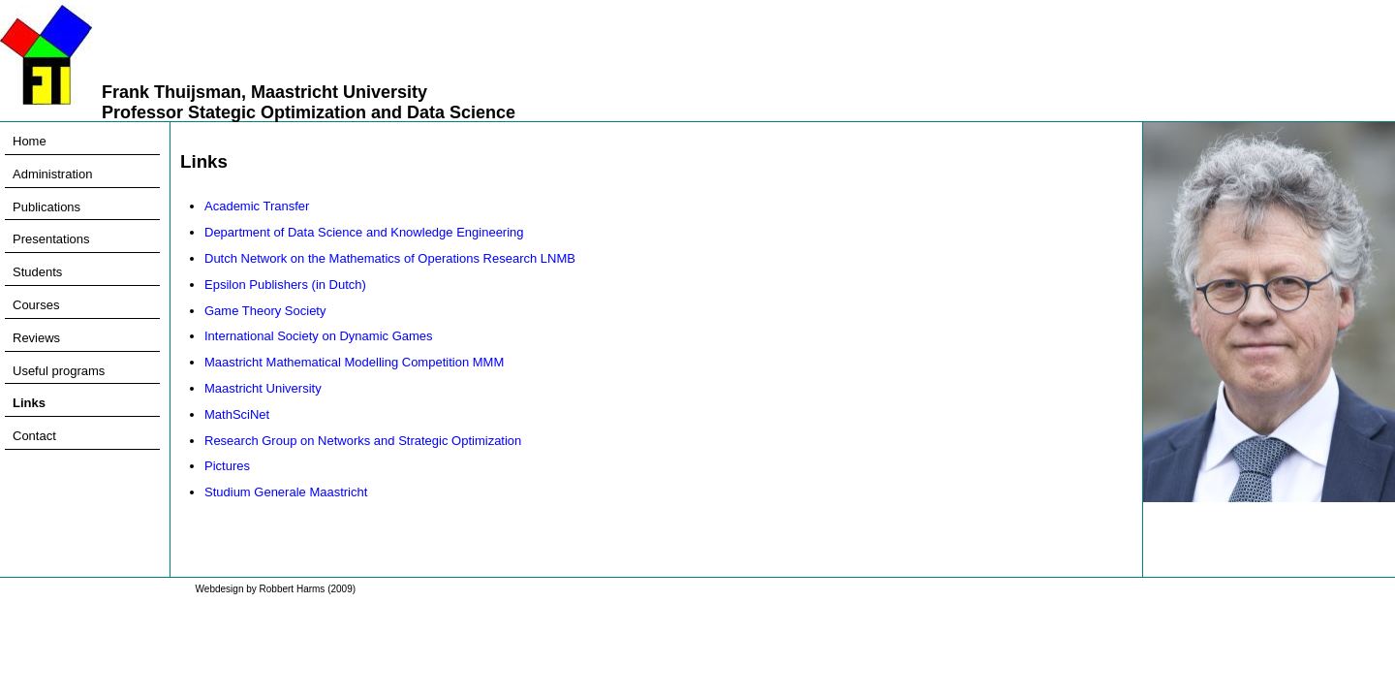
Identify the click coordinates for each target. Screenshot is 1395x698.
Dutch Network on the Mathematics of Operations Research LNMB (389, 258)
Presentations (51, 239)
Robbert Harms (293, 589)
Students (37, 272)
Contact (34, 435)
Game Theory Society (265, 310)
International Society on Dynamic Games (318, 336)
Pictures (227, 466)
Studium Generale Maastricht (285, 492)
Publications (46, 207)
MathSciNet (236, 414)
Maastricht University (263, 388)
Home (29, 141)
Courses (36, 305)
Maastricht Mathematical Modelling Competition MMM (354, 362)
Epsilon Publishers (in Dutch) (285, 284)
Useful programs (59, 371)
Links (29, 403)
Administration (52, 174)
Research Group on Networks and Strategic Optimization (362, 440)
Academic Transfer (256, 206)
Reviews (36, 338)
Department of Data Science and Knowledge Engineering (364, 232)
